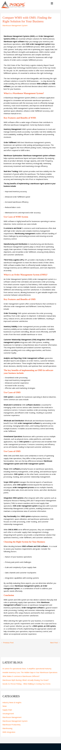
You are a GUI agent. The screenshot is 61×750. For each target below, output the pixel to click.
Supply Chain (7, 710)
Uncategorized (8, 713)
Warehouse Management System (15, 25)
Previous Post (7, 642)
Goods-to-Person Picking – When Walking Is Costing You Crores (26, 684)
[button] (52, 3)
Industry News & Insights (11, 702)
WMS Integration (8, 732)
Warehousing (7, 728)
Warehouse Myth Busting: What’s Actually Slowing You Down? (25, 680)
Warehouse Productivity (11, 724)
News (4, 706)
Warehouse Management (12, 717)
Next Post (55, 642)
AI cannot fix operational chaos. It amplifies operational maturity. (27, 668)
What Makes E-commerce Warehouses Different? (21, 676)
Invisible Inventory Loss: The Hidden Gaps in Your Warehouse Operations (29, 672)
